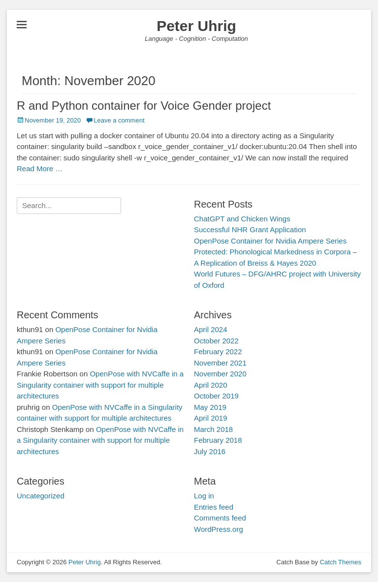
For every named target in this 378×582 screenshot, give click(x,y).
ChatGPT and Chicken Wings (242, 218)
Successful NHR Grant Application (250, 229)
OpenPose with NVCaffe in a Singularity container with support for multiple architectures (100, 384)
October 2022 (216, 341)
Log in (204, 495)
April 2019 (210, 418)
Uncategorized (40, 495)
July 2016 (209, 451)
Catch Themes (340, 562)
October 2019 (216, 396)
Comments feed (220, 518)
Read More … (40, 168)
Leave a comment (119, 120)
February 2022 (218, 351)
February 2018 (218, 440)
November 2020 (220, 373)
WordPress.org (218, 529)
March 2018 (213, 429)
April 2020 (210, 385)
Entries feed (213, 507)
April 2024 (210, 329)
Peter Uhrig (196, 26)
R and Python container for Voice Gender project (144, 105)
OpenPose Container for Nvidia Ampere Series (270, 241)
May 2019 (210, 407)
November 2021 (220, 363)
